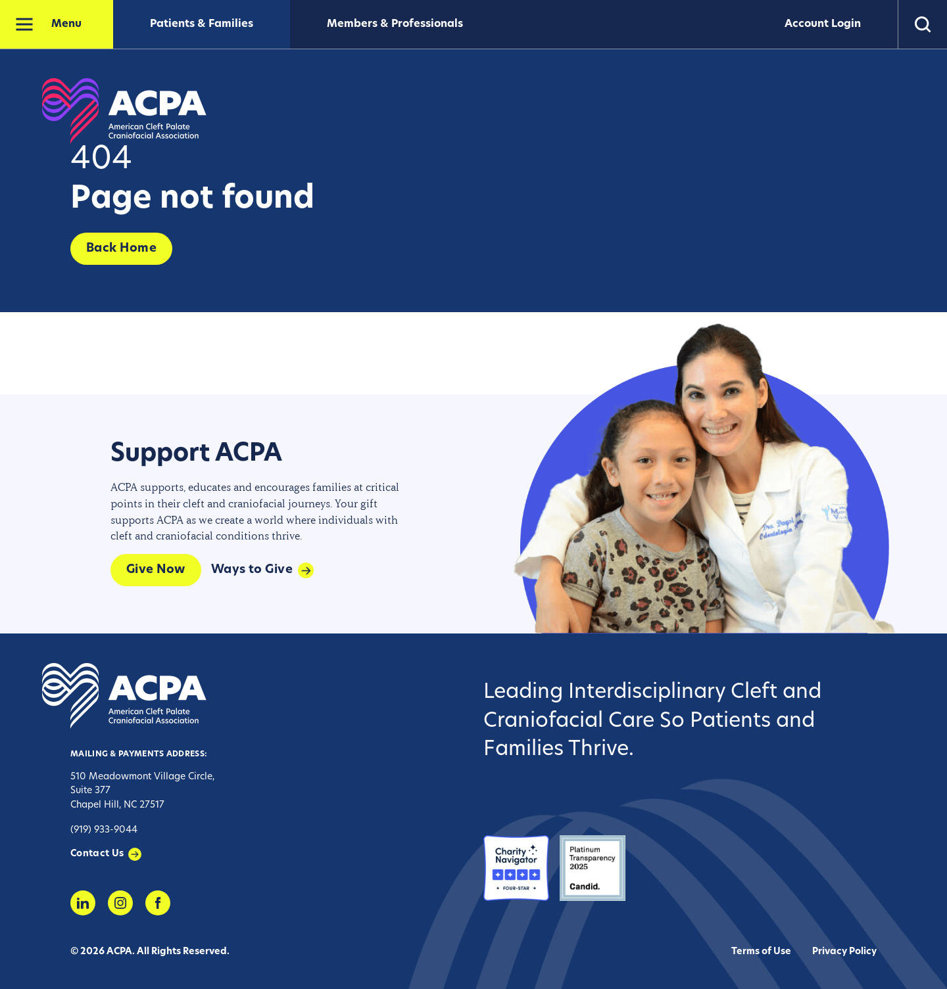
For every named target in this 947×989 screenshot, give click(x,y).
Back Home (121, 248)
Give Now (155, 570)
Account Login (823, 24)
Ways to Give (252, 570)
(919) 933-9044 (103, 830)
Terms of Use (761, 952)
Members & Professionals (395, 24)
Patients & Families (201, 24)
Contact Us (97, 854)
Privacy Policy (844, 952)
